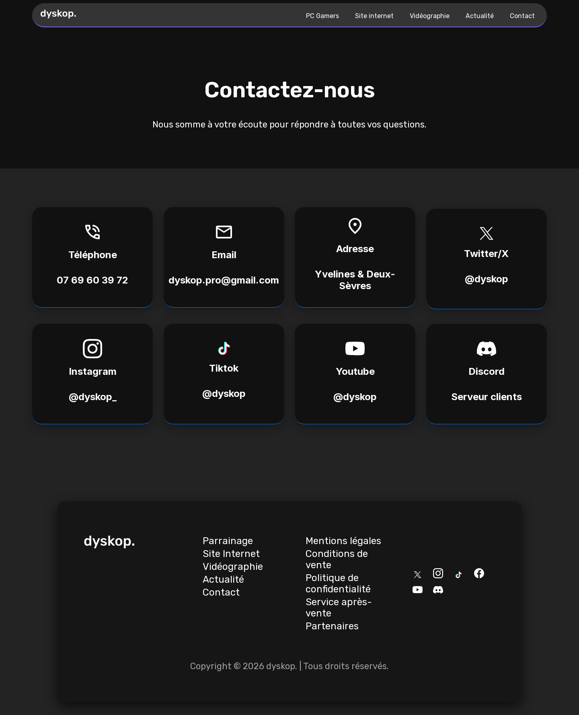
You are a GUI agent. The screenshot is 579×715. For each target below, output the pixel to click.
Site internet (374, 16)
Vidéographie (430, 16)
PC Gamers (322, 16)
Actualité (480, 16)
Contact (522, 16)
